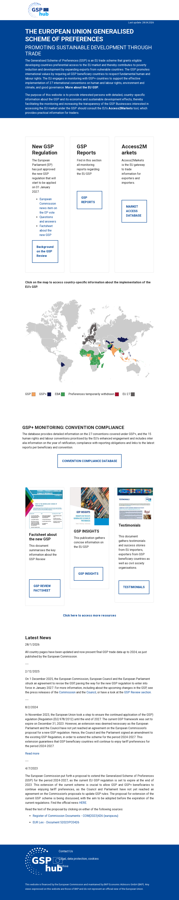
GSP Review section (137, 692)
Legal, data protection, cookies (79, 858)
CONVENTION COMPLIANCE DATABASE (89, 461)
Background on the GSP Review (45, 251)
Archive (63, 866)
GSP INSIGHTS (88, 573)
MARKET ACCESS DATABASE (133, 211)
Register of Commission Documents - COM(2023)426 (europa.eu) (75, 816)
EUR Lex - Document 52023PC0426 (56, 822)
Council (91, 692)
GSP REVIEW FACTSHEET (42, 588)
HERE (82, 802)
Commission (67, 692)
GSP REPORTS (88, 200)
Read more (32, 753)
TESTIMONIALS (134, 587)
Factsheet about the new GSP (46, 230)
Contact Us (66, 851)
